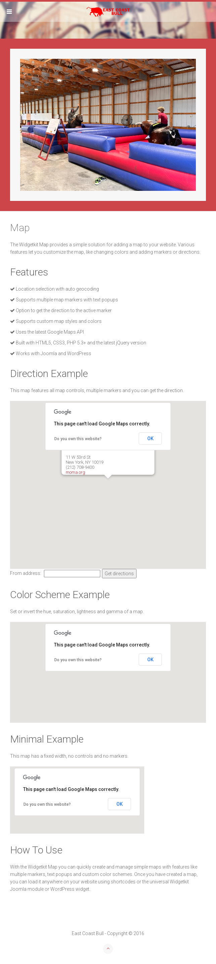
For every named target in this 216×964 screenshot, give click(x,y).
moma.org (75, 472)
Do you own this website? (78, 438)
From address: (26, 573)
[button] (108, 483)
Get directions (119, 573)
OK (150, 438)
